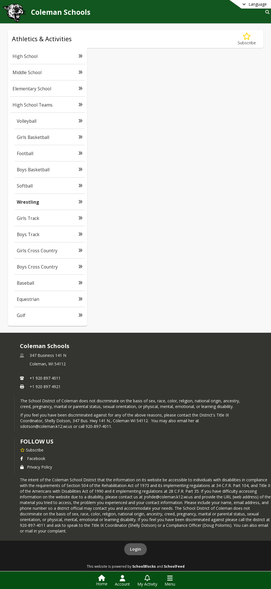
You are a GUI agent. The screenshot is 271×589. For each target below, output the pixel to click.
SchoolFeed (174, 566)
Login (135, 549)
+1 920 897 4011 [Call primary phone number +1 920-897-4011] (45, 378)
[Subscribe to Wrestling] (246, 39)
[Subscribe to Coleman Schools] (32, 450)
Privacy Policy (36, 467)
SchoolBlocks (144, 566)
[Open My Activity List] (147, 581)
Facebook (32, 458)
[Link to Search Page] (266, 12)
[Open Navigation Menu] (170, 581)
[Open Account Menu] (122, 581)
